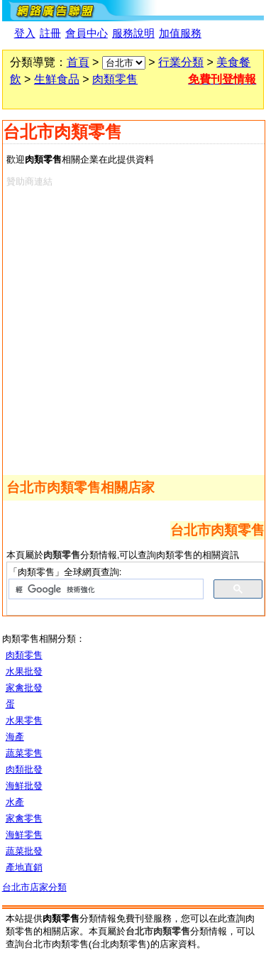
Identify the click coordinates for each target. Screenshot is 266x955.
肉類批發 (24, 769)
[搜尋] (105, 589)
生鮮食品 (56, 79)
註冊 (50, 33)
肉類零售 (115, 79)
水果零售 (24, 720)
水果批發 (24, 671)
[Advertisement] (133, 328)
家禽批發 (24, 687)
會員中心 (86, 33)
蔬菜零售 (24, 753)
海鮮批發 (24, 785)
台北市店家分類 (34, 887)
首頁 (78, 62)
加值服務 (180, 33)
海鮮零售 (24, 834)
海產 (15, 736)
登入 (24, 33)
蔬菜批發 (24, 851)
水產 (15, 802)
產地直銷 (24, 867)
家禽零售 (24, 818)
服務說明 (133, 33)
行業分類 (181, 62)
